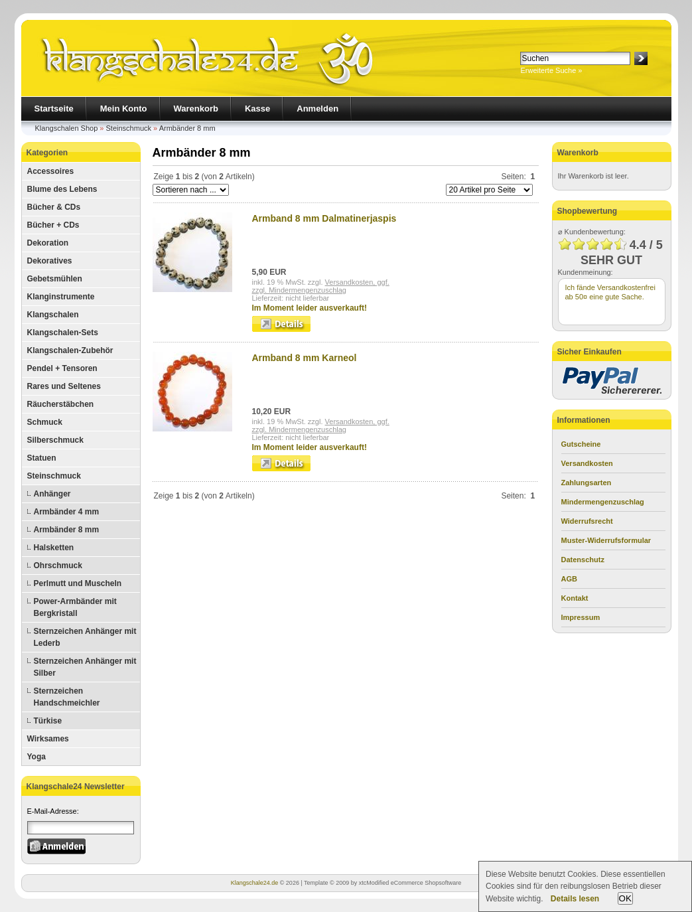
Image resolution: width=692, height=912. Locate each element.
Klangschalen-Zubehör (70, 350)
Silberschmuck (55, 440)
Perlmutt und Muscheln (78, 583)
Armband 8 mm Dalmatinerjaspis (324, 218)
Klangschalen (53, 314)
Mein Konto (123, 109)
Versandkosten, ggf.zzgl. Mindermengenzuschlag (320, 286)
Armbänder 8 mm (187, 128)
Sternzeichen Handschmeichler (67, 697)
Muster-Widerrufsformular (606, 540)
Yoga (36, 756)
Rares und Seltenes (64, 386)
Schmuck (44, 422)
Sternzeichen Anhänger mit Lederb (85, 637)
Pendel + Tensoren (62, 368)
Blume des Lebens (62, 189)
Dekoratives (49, 261)
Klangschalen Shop (66, 128)
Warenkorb (196, 109)
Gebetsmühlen (54, 278)
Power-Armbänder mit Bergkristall (75, 607)
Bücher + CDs (53, 225)
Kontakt (574, 598)
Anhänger (52, 493)
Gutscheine (581, 444)
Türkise (48, 720)
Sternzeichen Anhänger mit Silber (85, 667)
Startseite (54, 109)
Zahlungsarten (586, 483)
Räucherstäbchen (60, 404)
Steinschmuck (128, 128)
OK (625, 898)
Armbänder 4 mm (67, 511)
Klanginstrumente (61, 296)
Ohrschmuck (58, 565)
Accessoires (50, 171)
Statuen (41, 458)
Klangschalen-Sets (62, 332)
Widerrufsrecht (587, 521)
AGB (569, 579)
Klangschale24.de (255, 882)
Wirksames (48, 738)
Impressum (580, 617)
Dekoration (48, 243)
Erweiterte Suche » (552, 70)
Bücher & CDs (54, 207)
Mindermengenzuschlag (602, 502)
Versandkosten (587, 463)
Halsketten (54, 547)
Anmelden (317, 109)
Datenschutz (582, 560)
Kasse (257, 109)
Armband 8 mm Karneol (304, 357)
